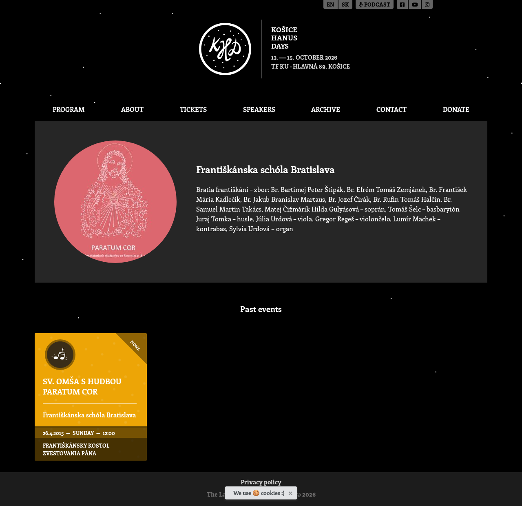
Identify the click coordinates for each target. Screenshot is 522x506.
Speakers (259, 109)
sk (345, 5)
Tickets (193, 109)
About (132, 109)
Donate (456, 109)
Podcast (374, 5)
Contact (391, 109)
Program (69, 109)
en (330, 5)
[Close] (291, 492)
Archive (325, 109)
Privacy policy (261, 483)
